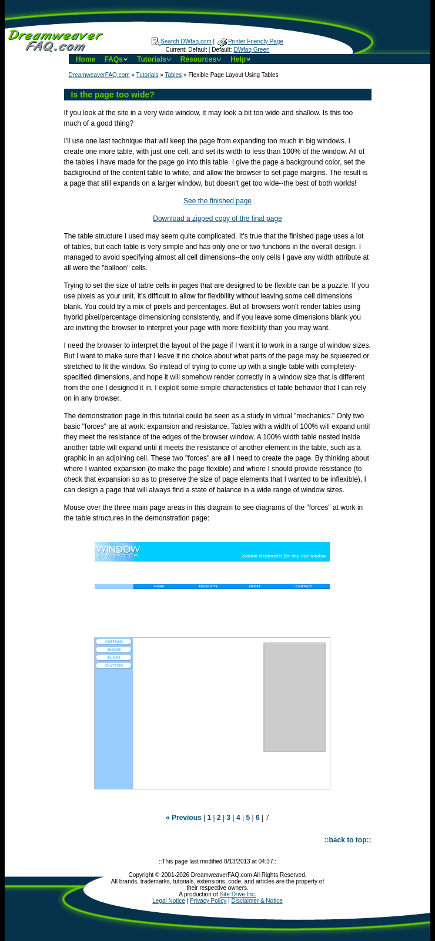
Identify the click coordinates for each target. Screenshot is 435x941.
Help (241, 59)
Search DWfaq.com (182, 41)
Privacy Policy (208, 901)
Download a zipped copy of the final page (217, 218)
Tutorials (155, 59)
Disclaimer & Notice (256, 901)
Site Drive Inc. (238, 894)
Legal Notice (168, 901)
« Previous (184, 818)
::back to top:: (348, 840)
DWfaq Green (251, 49)
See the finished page (217, 201)
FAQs (117, 59)
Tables (173, 75)
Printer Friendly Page (250, 41)
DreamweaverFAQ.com (99, 75)
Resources (201, 59)
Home (85, 59)
